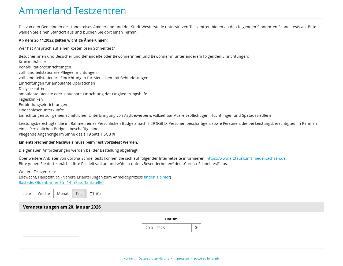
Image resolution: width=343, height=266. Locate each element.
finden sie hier (157, 177)
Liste (27, 193)
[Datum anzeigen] (196, 227)
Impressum (181, 258)
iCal (96, 193)
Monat (63, 193)
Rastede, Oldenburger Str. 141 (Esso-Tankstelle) (61, 182)
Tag (79, 193)
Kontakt (129, 258)
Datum (171, 218)
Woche (44, 193)
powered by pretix (206, 258)
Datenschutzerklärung (154, 258)
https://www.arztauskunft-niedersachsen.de (246, 158)
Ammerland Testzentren (72, 10)
